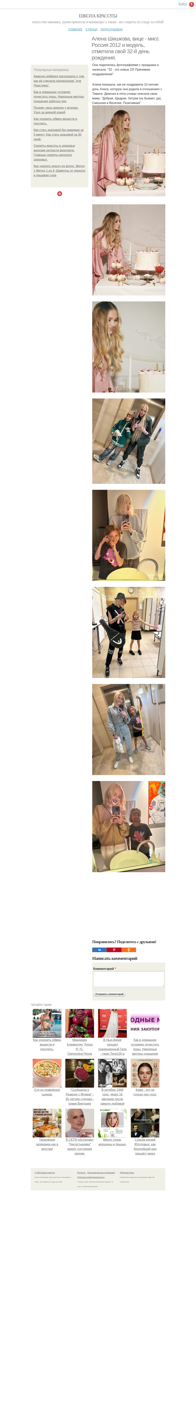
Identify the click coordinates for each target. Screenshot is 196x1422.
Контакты (81, 1173)
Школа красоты (98, 16)
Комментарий (104, 968)
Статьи (91, 29)
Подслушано (112, 29)
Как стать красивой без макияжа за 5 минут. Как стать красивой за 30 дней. (59, 134)
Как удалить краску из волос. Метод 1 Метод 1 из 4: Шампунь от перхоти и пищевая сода (59, 170)
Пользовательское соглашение (101, 1173)
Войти (183, 4)
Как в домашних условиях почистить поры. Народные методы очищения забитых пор (59, 96)
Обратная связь (127, 1173)
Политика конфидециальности (91, 1177)
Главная (75, 29)
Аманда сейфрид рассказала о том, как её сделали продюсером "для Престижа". (59, 81)
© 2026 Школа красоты (45, 1173)
